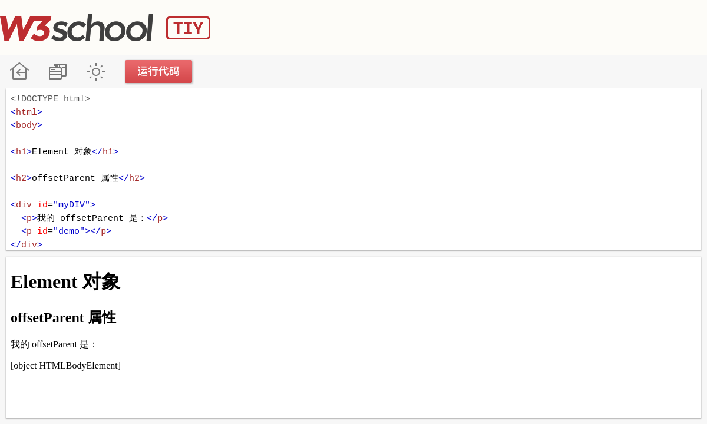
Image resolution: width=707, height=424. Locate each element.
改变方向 (57, 71)
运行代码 (159, 71)
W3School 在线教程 (19, 71)
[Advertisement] (492, 26)
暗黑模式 (96, 71)
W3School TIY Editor (105, 27)
